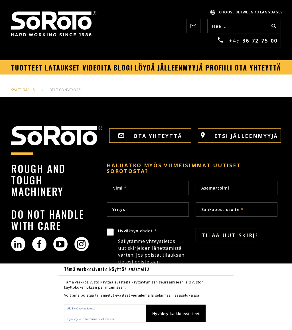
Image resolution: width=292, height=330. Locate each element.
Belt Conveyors (65, 89)
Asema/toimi (215, 188)
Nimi (119, 188)
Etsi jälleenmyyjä (239, 135)
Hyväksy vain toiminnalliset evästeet (91, 319)
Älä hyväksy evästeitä (81, 308)
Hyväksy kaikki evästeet (176, 313)
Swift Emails (23, 89)
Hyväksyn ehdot (153, 260)
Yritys (118, 209)
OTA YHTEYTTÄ (150, 135)
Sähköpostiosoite (222, 209)
